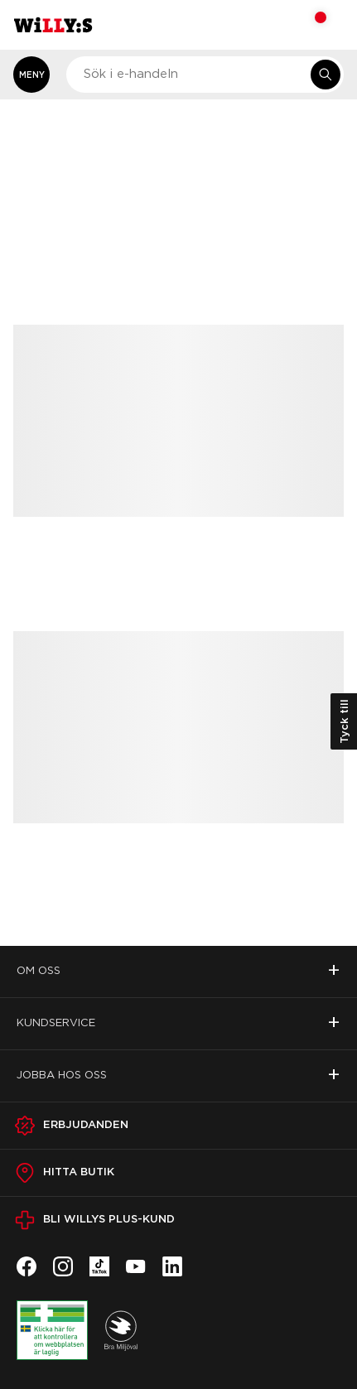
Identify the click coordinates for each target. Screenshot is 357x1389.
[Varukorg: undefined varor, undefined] (309, 25)
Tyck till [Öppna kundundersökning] (344, 721)
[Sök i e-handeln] (325, 74)
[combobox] (205, 74)
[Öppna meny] (31, 74)
